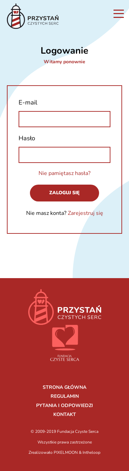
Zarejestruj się (85, 213)
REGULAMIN (65, 396)
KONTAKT (64, 414)
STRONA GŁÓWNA (64, 387)
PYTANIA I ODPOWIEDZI (64, 405)
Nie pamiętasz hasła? (64, 173)
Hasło (27, 138)
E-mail (28, 102)
